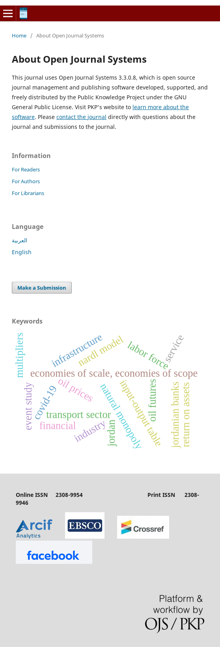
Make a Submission (41, 287)
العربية (19, 240)
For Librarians (28, 193)
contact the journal (81, 117)
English (22, 252)
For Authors (26, 181)
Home (19, 35)
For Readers (26, 169)
